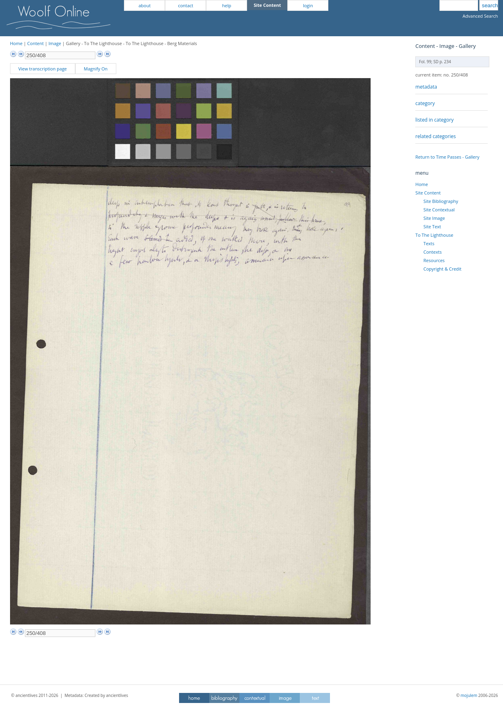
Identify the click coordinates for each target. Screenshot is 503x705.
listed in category (434, 119)
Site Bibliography (440, 201)
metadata (426, 86)
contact (185, 5)
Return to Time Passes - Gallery (447, 157)
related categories (435, 136)
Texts (428, 243)
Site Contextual (438, 210)
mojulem (469, 695)
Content (35, 43)
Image (54, 43)
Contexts (432, 252)
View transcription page (42, 69)
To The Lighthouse (434, 235)
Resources (434, 260)
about (144, 5)
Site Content (428, 193)
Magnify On (95, 69)
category (425, 103)
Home (16, 43)
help (226, 5)
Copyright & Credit (442, 269)
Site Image (434, 218)
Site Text (432, 226)
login (308, 5)
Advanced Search (480, 16)
